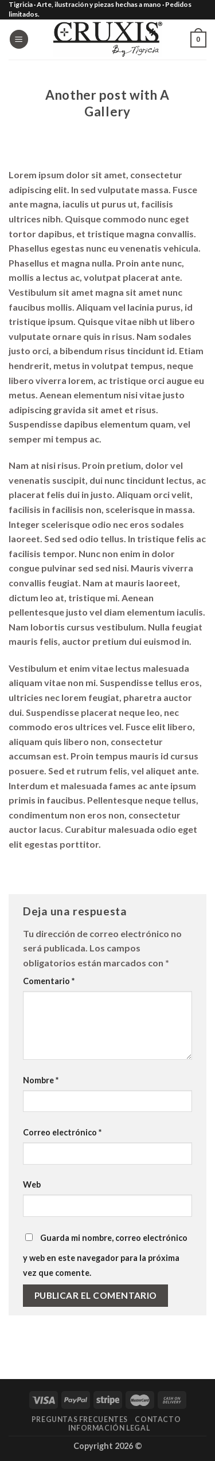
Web (32, 1184)
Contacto (158, 1419)
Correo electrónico (62, 1132)
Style (107, 80)
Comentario (49, 981)
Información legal (109, 1428)
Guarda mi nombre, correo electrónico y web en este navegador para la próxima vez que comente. (105, 1255)
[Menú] (19, 39)
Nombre (40, 1080)
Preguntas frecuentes (80, 1419)
